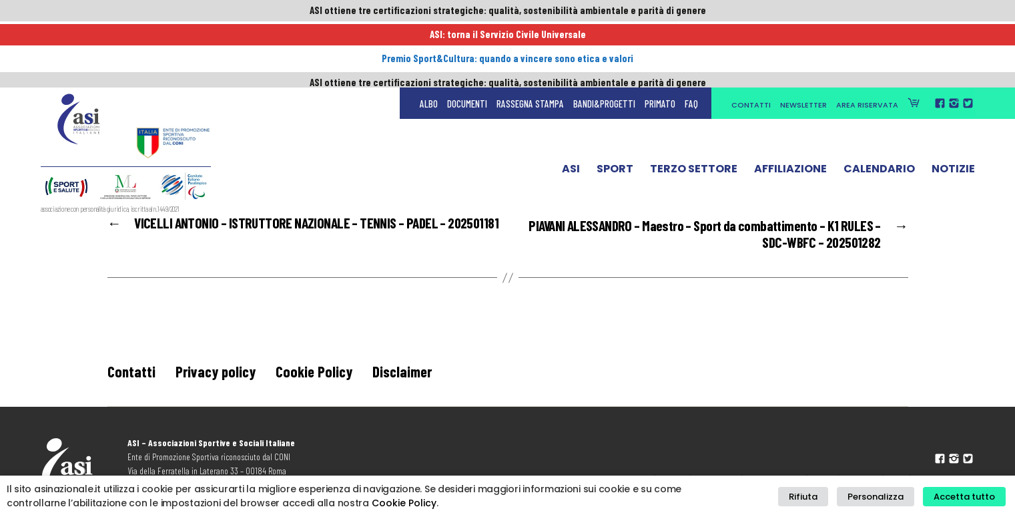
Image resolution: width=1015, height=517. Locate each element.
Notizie (953, 109)
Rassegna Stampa (530, 40)
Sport (615, 109)
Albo (429, 40)
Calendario (879, 109)
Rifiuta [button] (818, 496)
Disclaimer (413, 373)
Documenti (467, 40)
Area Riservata (867, 41)
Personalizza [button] (884, 496)
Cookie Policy (321, 373)
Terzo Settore (693, 109)
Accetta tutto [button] (967, 496)
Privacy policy (219, 373)
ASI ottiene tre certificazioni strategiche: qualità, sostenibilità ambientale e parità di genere (507, 11)
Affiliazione (790, 109)
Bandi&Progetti (604, 40)
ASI (571, 109)
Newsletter (803, 41)
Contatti (751, 41)
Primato (660, 40)
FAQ (691, 40)
